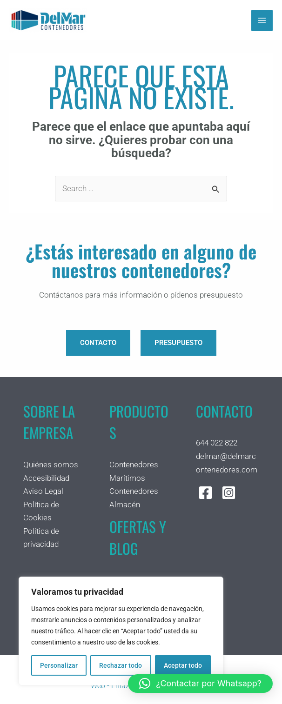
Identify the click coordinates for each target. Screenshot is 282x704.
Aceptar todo (183, 665)
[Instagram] (228, 493)
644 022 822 (216, 443)
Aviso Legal (43, 491)
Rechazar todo (120, 665)
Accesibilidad (46, 478)
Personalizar (59, 665)
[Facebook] (205, 493)
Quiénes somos (50, 465)
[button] (200, 683)
